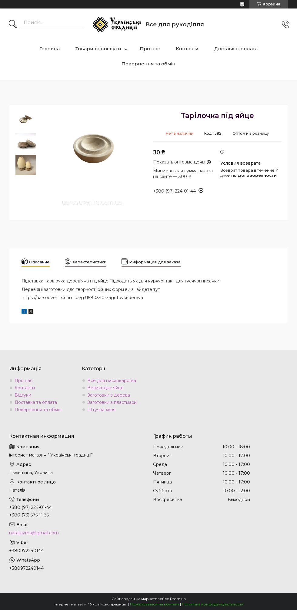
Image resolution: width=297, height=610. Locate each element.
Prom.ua (178, 598)
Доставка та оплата (36, 402)
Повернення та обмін (148, 64)
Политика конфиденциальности (213, 604)
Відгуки (23, 395)
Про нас (150, 48)
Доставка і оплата (236, 48)
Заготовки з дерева (108, 395)
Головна (49, 48)
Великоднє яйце (105, 388)
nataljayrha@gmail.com (34, 533)
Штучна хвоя (101, 409)
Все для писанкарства (111, 380)
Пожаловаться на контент (154, 604)
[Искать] (12, 24)
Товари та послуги (98, 48)
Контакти (187, 48)
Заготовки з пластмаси (112, 402)
